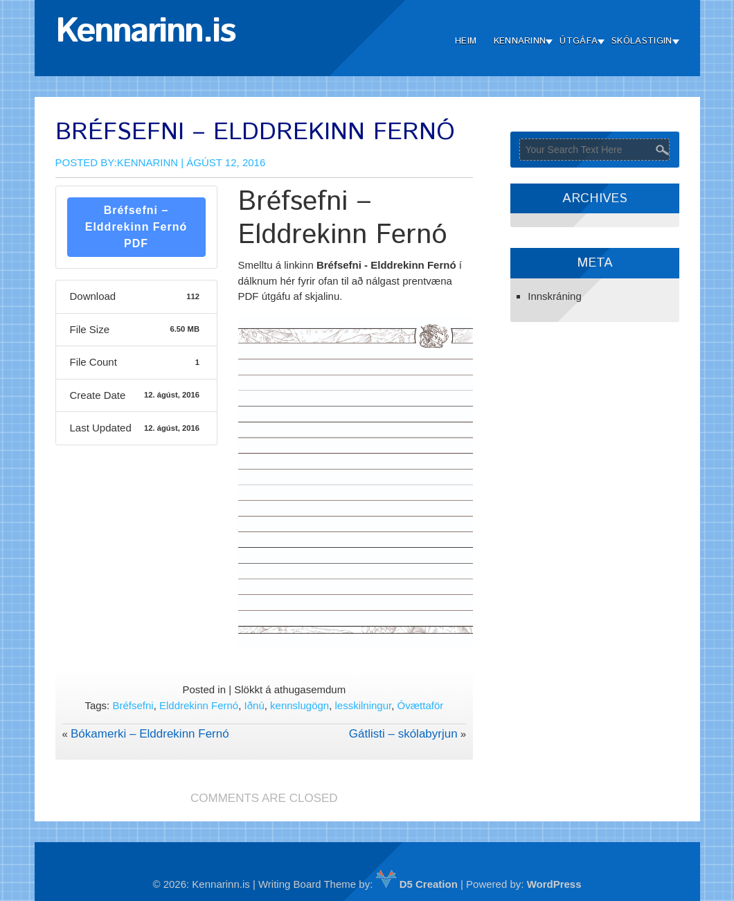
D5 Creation (417, 884)
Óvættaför (420, 705)
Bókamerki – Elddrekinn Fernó (150, 733)
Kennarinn (520, 41)
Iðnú (254, 705)
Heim (465, 41)
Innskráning (555, 296)
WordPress (554, 884)
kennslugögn (299, 705)
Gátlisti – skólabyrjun (403, 733)
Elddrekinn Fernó (198, 705)
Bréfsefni (132, 705)
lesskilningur (363, 705)
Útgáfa (579, 41)
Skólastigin (641, 41)
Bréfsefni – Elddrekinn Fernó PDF (136, 226)
